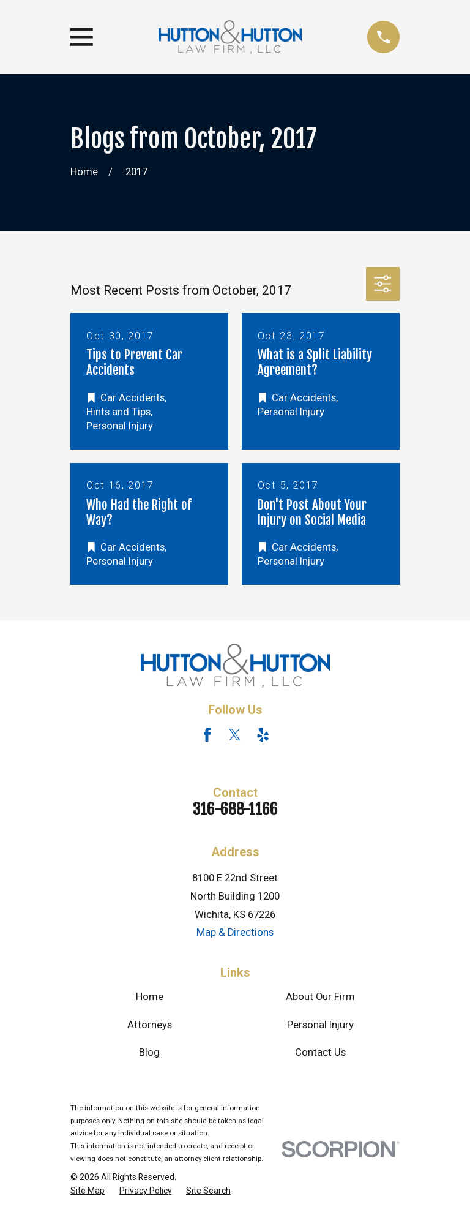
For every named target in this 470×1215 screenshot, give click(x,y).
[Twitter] (235, 735)
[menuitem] (87, 1191)
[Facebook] (207, 735)
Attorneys (149, 1025)
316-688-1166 (235, 809)
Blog (149, 1052)
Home (149, 996)
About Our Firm (320, 996)
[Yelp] (263, 735)
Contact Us (320, 1052)
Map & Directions (235, 932)
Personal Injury (320, 1025)
